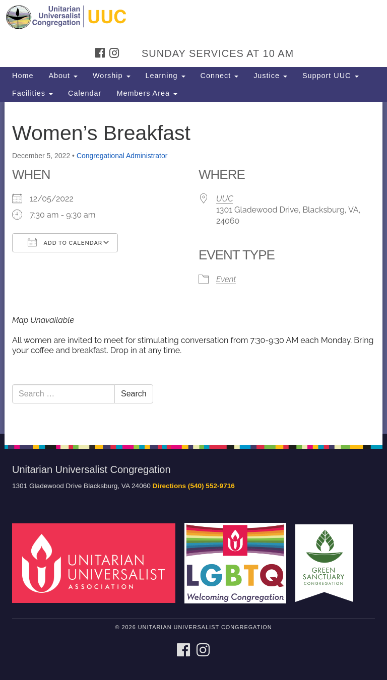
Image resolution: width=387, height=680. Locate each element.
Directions (169, 486)
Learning (165, 76)
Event (226, 279)
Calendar (84, 93)
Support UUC (330, 76)
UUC (224, 198)
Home (22, 76)
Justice (270, 76)
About (63, 76)
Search (134, 393)
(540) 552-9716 (211, 486)
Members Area (146, 93)
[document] (193, 268)
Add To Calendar (65, 242)
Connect (220, 76)
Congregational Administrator (122, 156)
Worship (112, 76)
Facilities (32, 93)
